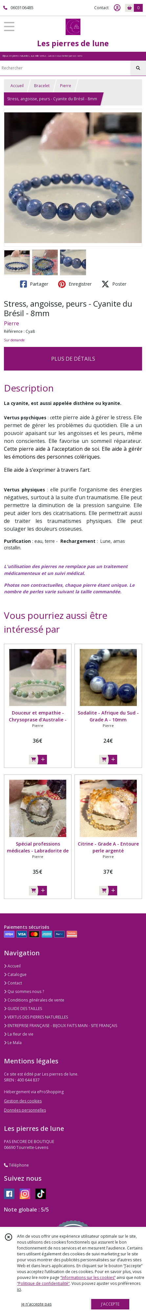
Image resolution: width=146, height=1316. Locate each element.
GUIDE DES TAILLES (23, 1008)
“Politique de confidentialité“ (43, 1283)
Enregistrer (75, 284)
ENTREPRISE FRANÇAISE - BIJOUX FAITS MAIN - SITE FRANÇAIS (60, 1025)
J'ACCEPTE (110, 1304)
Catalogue (15, 974)
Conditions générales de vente (34, 1000)
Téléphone (16, 1165)
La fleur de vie (18, 1034)
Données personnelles (25, 1110)
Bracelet (42, 85)
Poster (113, 284)
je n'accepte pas (36, 1304)
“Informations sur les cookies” (87, 1277)
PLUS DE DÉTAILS (73, 358)
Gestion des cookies (23, 1101)
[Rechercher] (138, 68)
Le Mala (13, 1042)
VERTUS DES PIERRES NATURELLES (36, 1017)
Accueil (17, 85)
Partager (34, 284)
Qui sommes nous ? (24, 991)
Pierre (65, 85)
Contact (101, 7)
